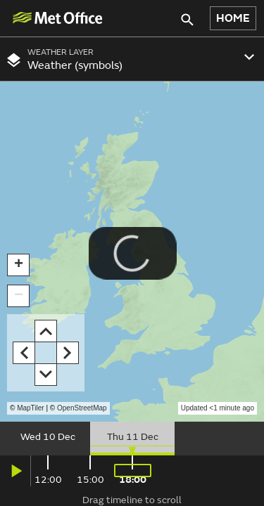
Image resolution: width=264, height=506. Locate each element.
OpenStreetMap (82, 408)
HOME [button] (233, 18)
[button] (18, 265)
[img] (57, 18)
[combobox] (132, 59)
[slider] (132, 438)
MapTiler (30, 408)
